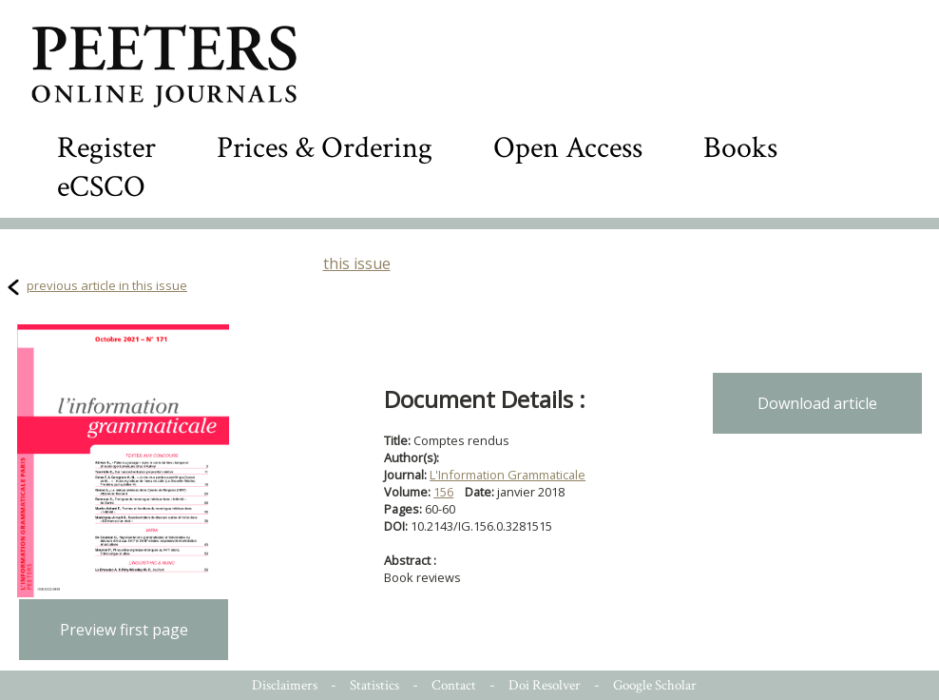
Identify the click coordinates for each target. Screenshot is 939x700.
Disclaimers (284, 685)
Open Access (567, 147)
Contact (453, 685)
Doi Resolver (544, 685)
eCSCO (101, 186)
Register (106, 147)
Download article (817, 403)
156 (443, 491)
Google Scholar (655, 685)
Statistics (374, 685)
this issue (357, 263)
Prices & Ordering (324, 147)
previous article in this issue (107, 285)
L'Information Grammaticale (507, 474)
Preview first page (124, 629)
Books (740, 147)
